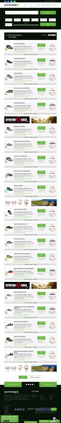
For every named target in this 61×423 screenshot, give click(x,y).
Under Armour (22, 276)
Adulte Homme (34, 395)
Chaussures (16, 51)
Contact (54, 5)
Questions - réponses (46, 5)
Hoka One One (22, 95)
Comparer (41, 49)
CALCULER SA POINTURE (30, 422)
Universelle (21, 52)
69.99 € (41, 255)
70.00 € (41, 270)
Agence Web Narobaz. (25, 420)
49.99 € (41, 45)
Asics (20, 163)
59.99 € (41, 128)
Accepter (6, 421)
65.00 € (41, 157)
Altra (50, 396)
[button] (8, 19)
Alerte (30, 54)
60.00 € (41, 142)
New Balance (21, 299)
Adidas (20, 110)
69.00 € (41, 210)
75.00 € (41, 323)
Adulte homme (26, 51)
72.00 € (41, 293)
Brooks (20, 80)
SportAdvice (6, 395)
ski (27, 396)
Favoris (26, 54)
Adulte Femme (34, 396)
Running (31, 51)
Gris (24, 67)
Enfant (33, 397)
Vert (28, 96)
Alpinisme (42, 399)
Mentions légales (8, 414)
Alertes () (53, 1)
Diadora (20, 66)
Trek (41, 397)
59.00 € (41, 74)
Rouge (28, 218)
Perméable (16, 52)
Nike (20, 148)
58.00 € (41, 60)
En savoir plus (12, 421)
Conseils (38, 5)
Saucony (21, 51)
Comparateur (31, 5)
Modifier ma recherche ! (35, 377)
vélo (19, 396)
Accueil (25, 5)
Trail (41, 395)
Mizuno (20, 358)
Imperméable (35, 21)
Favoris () (47, 1)
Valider (48, 24)
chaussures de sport (11, 396)
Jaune (24, 52)
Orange (28, 179)
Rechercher (48, 12)
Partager (35, 54)
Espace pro (6, 412)
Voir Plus (23, 377)
